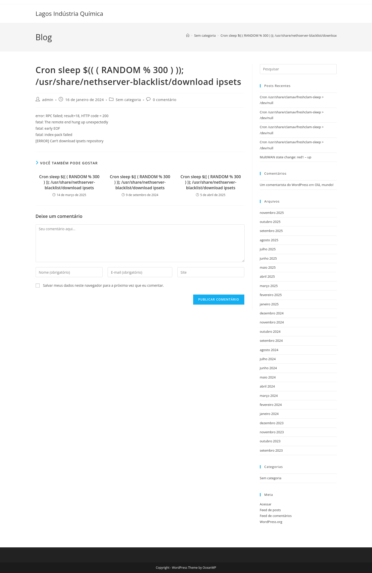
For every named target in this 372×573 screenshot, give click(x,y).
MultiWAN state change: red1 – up (285, 157)
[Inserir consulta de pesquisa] (298, 69)
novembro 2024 (272, 322)
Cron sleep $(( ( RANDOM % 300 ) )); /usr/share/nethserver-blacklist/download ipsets (283, 35)
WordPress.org (271, 521)
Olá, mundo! (324, 184)
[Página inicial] (187, 35)
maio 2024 (268, 377)
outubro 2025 (270, 221)
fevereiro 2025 (271, 295)
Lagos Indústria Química (69, 13)
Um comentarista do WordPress (284, 184)
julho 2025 (268, 249)
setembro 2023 (271, 450)
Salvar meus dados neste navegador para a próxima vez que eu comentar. (103, 285)
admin (47, 99)
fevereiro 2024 (271, 404)
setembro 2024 (271, 340)
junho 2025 (268, 258)
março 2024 (269, 395)
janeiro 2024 (269, 413)
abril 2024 (267, 386)
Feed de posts (270, 510)
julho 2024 (268, 359)
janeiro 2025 (269, 304)
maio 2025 (268, 267)
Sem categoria (128, 99)
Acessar (266, 504)
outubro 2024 (270, 331)
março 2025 (269, 285)
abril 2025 (267, 276)
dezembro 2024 (272, 313)
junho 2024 (268, 368)
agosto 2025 (269, 240)
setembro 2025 (271, 230)
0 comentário (165, 99)
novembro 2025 (272, 212)
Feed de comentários (276, 515)
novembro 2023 (272, 432)
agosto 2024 (269, 350)
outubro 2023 (270, 441)
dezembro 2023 (272, 423)
